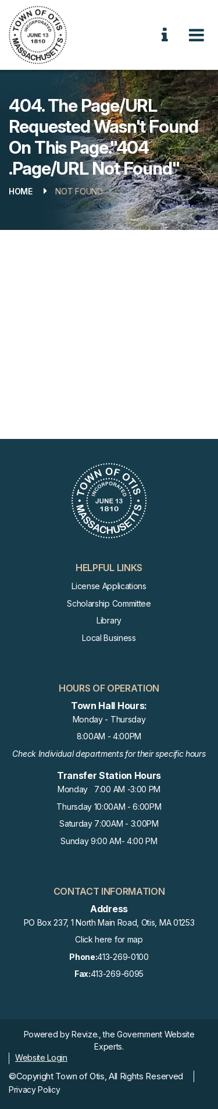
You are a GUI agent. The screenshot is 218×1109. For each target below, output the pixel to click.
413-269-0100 (108, 957)
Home (21, 191)
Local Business (109, 638)
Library (109, 620)
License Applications (109, 586)
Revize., (86, 1034)
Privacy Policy (34, 1089)
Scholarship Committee (109, 603)
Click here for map (108, 939)
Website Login (41, 1057)
